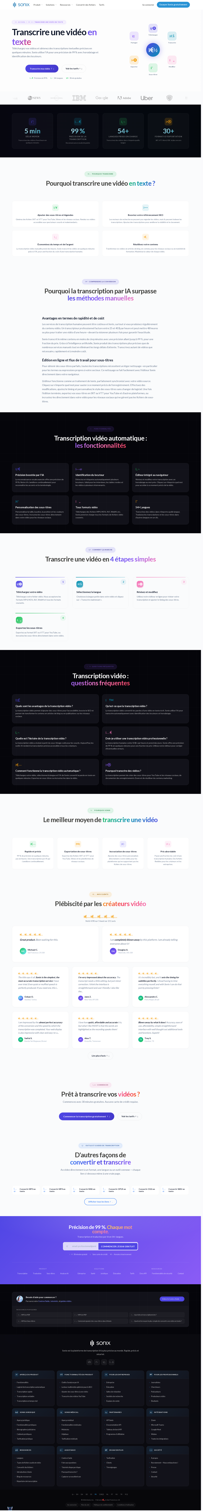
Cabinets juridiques (24, 1435)
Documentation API (113, 1425)
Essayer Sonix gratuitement (173, 4)
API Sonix (109, 1421)
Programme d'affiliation (115, 1435)
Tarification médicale (70, 1439)
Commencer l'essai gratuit (117, 1246)
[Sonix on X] (97, 1363)
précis (134, 1351)
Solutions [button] (50, 5)
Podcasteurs (156, 1392)
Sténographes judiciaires (26, 1430)
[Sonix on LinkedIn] (104, 1363)
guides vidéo (66, 1302)
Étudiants (154, 1401)
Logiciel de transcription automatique (31, 1387)
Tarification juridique (25, 1439)
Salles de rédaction (113, 1392)
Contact (154, 1472)
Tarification (110, 1458)
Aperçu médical (68, 1421)
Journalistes (155, 1383)
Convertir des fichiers (86, 5)
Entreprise (110, 1383)
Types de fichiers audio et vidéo (29, 1463)
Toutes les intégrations (159, 1439)
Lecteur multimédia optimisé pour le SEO (77, 1387)
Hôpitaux (65, 1435)
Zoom (153, 1421)
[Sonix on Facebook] (89, 1363)
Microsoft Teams (157, 1425)
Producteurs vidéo (158, 1397)
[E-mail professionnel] (84, 1246)
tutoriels (54, 1302)
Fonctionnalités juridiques (26, 1425)
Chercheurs (155, 1387)
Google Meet (156, 1430)
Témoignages (111, 1468)
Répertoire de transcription (27, 1482)
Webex (154, 1435)
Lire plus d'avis (100, 1056)
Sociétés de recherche (114, 1397)
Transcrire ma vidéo (42, 68)
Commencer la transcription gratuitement (86, 1116)
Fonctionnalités (22, 1383)
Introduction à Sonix (24, 1472)
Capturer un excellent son (71, 1477)
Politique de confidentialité (103, 1505)
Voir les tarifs (74, 68)
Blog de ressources (24, 1477)
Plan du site (85, 1505)
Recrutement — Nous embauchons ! (164, 1463)
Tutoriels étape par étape (71, 1468)
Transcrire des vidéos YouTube (73, 1397)
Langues (20, 1458)
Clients (109, 1463)
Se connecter (148, 5)
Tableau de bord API (114, 1430)
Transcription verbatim (25, 1397)
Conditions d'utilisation (125, 1505)
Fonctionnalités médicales (71, 1425)
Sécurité (154, 1477)
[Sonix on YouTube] (111, 1363)
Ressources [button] (65, 5)
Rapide (127, 1351)
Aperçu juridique (23, 1421)
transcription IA (93, 1351)
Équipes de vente (112, 1401)
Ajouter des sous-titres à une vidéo (75, 1392)
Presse (153, 1468)
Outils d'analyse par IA (70, 1383)
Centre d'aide (44, 1302)
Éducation (110, 1387)
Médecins (65, 1430)
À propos (154, 1458)
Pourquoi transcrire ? (69, 1472)
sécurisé (100, 1354)
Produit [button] (36, 5)
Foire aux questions (69, 1463)
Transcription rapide (24, 1392)
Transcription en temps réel (27, 1401)
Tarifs (101, 5)
